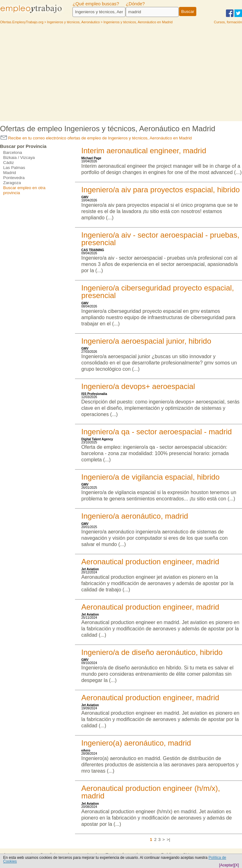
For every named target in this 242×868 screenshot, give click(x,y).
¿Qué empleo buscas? (95, 3)
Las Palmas (14, 167)
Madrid (9, 172)
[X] (236, 865)
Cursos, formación (228, 22)
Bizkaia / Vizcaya (19, 157)
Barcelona (12, 152)
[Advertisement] (121, 74)
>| (168, 839)
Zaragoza (12, 182)
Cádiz (8, 162)
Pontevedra (14, 177)
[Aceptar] (226, 865)
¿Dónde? (135, 3)
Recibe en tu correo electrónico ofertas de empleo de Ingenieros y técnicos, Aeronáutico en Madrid (96, 138)
